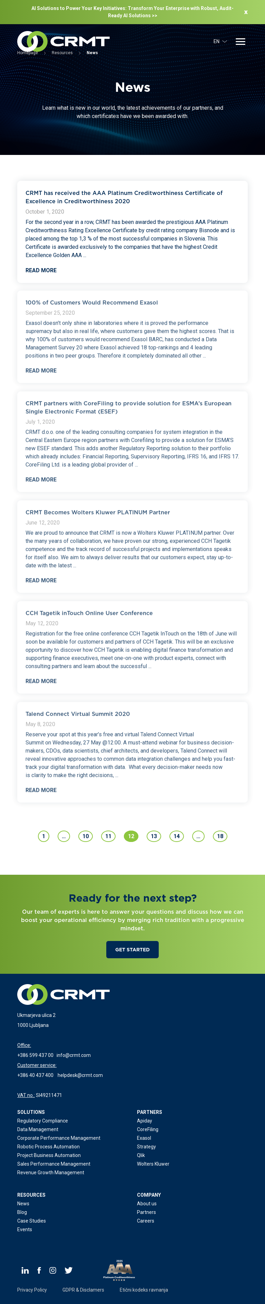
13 (154, 836)
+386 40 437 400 (35, 1075)
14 (177, 836)
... (84, 255)
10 (85, 836)
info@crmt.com (74, 1055)
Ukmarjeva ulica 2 (36, 1015)
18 (220, 836)
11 (108, 836)
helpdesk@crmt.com (80, 1075)
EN (220, 41)
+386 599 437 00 (35, 1055)
